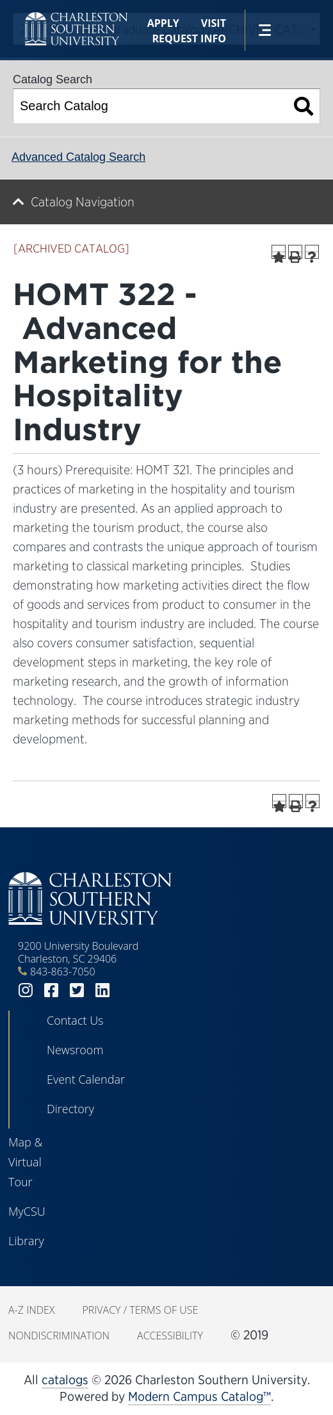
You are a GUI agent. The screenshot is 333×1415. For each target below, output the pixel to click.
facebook (51, 990)
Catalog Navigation (82, 202)
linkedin (102, 990)
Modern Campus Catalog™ (199, 1396)
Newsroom (75, 1049)
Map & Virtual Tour (25, 1161)
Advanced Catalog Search (78, 157)
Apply (163, 23)
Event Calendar (86, 1079)
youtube (128, 990)
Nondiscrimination (59, 1335)
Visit (213, 23)
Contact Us (75, 1020)
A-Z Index (31, 1310)
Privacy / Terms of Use (140, 1310)
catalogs (65, 1379)
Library (26, 1240)
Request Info (189, 38)
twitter (77, 990)
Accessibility (170, 1335)
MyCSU (26, 1211)
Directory (70, 1108)
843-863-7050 (62, 971)
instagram (25, 990)
